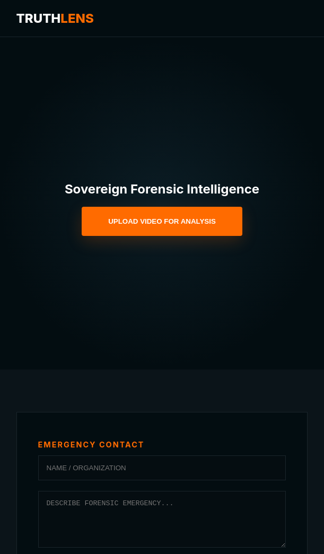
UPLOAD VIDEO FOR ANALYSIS (162, 221)
